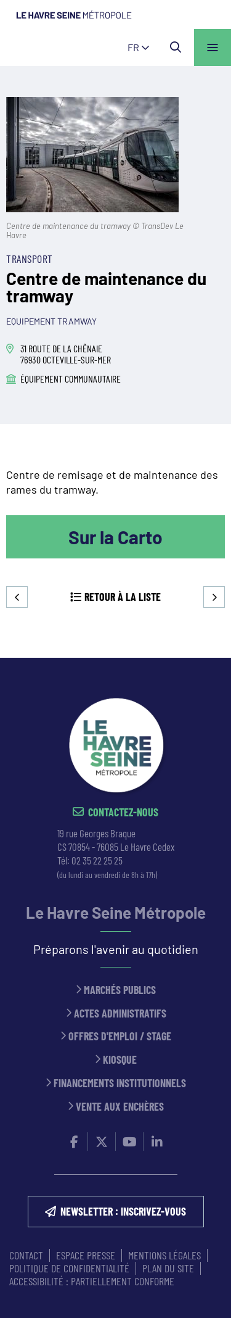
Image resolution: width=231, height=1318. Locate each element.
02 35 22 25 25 (97, 860)
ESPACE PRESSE (85, 1255)
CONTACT (26, 1255)
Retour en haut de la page (203, 657)
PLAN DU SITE (168, 1268)
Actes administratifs (120, 1013)
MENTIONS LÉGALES (164, 1255)
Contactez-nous (123, 812)
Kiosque (120, 1059)
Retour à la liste (122, 596)
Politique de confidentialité (69, 1268)
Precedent (17, 597)
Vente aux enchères (120, 1106)
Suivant (214, 597)
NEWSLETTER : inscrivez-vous (123, 1211)
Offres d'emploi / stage (119, 1036)
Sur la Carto (115, 537)
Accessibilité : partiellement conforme (91, 1281)
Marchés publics (120, 990)
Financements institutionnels (120, 1083)
